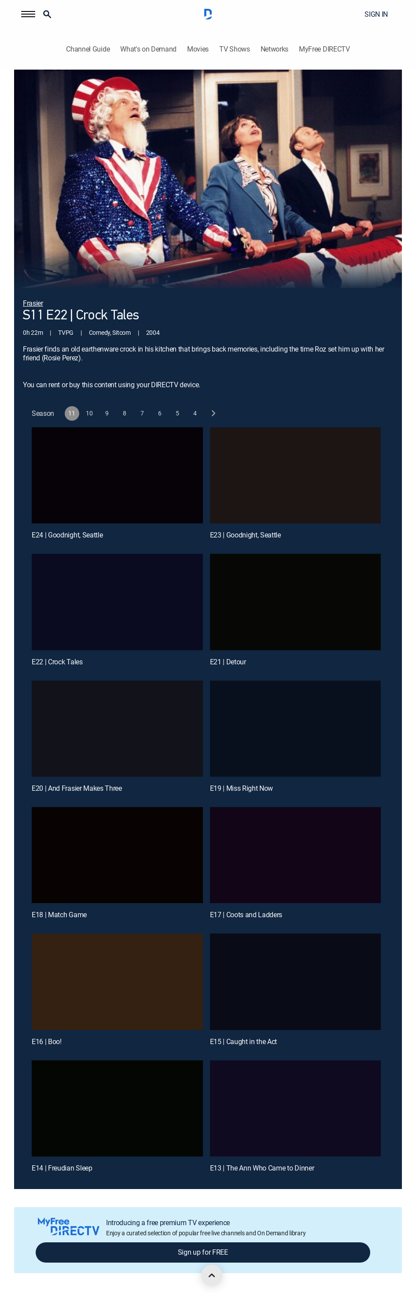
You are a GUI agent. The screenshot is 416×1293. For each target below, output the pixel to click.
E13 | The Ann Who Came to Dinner (262, 1168)
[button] (28, 14)
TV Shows (234, 49)
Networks (274, 49)
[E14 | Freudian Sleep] (117, 1108)
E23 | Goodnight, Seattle (245, 535)
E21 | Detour (228, 662)
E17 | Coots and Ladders (246, 914)
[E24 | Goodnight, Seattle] (117, 475)
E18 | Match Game (59, 914)
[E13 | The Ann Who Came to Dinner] (295, 1108)
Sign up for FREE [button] (203, 1252)
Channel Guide (88, 49)
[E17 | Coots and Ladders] (295, 855)
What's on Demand (148, 49)
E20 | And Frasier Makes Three (77, 788)
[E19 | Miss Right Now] (295, 729)
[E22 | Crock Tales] (117, 602)
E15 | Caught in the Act (243, 1041)
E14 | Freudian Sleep (62, 1168)
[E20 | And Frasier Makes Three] (117, 729)
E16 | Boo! (47, 1041)
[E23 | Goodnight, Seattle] (295, 475)
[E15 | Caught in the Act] (295, 982)
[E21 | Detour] (295, 602)
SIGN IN (376, 14)
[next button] (213, 413)
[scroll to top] (212, 1275)
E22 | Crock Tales (57, 662)
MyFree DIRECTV (324, 49)
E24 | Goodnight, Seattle (67, 535)
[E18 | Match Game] (117, 855)
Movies (198, 49)
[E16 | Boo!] (117, 982)
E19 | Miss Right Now (241, 788)
